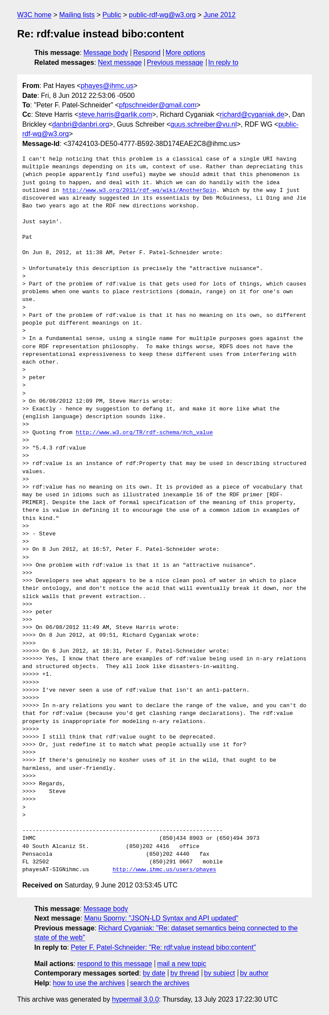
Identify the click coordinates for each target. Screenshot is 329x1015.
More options (186, 52)
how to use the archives (89, 983)
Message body (106, 52)
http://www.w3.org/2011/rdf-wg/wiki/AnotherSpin (139, 190)
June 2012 (219, 14)
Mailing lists (77, 14)
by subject (219, 973)
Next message (120, 62)
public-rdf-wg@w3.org (162, 14)
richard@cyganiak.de (252, 114)
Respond (147, 52)
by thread (184, 973)
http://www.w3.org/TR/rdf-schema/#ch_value (144, 433)
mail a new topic (181, 963)
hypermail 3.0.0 (135, 999)
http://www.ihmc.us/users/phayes (164, 870)
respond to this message (114, 963)
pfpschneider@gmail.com (158, 105)
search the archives (160, 983)
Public (111, 14)
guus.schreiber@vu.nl (203, 124)
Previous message (175, 62)
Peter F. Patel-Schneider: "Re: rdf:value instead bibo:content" (163, 947)
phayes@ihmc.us (107, 85)
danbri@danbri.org (80, 124)
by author (254, 973)
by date (154, 973)
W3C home (34, 14)
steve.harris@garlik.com (115, 114)
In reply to (223, 62)
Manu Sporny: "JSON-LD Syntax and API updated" (161, 918)
